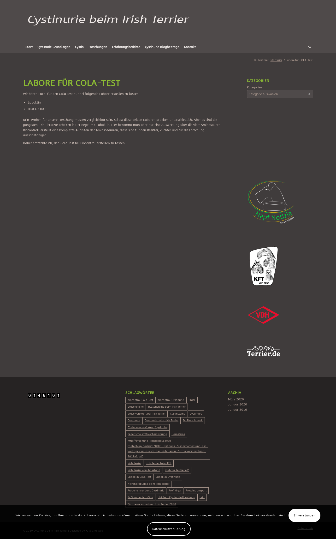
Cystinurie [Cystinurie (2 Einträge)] (134, 420)
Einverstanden (304, 515)
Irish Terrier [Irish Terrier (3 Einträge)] (134, 463)
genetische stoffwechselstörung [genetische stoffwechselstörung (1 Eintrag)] (147, 434)
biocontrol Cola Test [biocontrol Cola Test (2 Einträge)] (140, 400)
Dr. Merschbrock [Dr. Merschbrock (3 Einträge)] (193, 420)
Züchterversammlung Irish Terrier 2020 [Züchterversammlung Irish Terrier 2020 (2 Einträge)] (152, 504)
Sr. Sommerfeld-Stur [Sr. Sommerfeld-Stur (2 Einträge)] (140, 497)
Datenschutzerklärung (168, 529)
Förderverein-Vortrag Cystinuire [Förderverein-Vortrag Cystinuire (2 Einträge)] (147, 427)
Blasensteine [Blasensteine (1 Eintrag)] (136, 406)
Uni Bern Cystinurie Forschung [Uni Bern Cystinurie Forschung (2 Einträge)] (176, 497)
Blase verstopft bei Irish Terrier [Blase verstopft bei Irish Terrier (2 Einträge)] (146, 413)
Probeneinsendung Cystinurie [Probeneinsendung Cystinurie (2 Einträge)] (146, 490)
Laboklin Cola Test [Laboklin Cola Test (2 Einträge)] (139, 476)
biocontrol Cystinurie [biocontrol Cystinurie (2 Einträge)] (171, 400)
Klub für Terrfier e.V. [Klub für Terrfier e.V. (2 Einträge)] (177, 470)
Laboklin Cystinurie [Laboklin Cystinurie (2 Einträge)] (168, 476)
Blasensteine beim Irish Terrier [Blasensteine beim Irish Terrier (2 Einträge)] (167, 406)
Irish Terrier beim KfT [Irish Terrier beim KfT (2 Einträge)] (158, 463)
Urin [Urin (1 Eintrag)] (202, 497)
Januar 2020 (237, 404)
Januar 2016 (237, 409)
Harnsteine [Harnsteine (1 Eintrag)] (178, 434)
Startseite (276, 60)
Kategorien (254, 87)
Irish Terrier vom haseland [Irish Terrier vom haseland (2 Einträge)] (144, 470)
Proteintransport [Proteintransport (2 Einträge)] (196, 490)
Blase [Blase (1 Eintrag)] (192, 400)
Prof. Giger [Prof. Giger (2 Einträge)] (175, 490)
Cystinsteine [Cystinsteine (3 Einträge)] (177, 413)
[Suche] (309, 47)
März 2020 (236, 399)
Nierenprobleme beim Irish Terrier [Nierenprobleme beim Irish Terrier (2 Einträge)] (148, 483)
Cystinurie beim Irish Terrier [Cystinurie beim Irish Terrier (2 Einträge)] (161, 420)
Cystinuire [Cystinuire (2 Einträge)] (196, 413)
